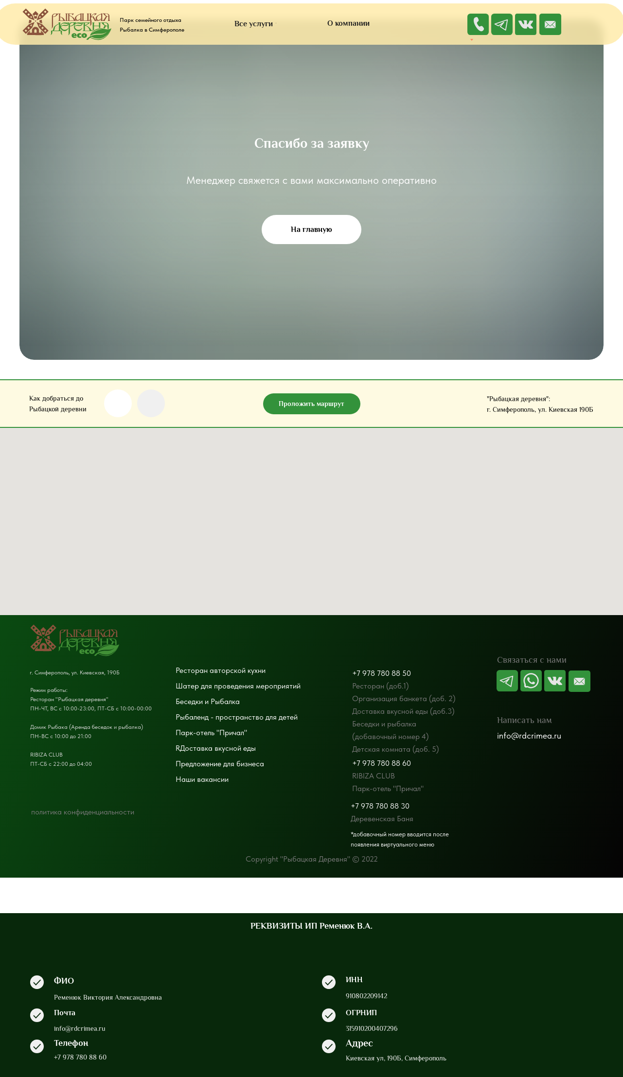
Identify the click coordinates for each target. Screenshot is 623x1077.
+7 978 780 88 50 (381, 673)
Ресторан (192, 670)
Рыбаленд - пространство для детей (237, 717)
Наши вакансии (202, 779)
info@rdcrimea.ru (529, 735)
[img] (550, 24)
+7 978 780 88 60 (381, 763)
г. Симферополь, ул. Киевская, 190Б (75, 672)
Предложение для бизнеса (220, 763)
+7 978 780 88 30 (380, 806)
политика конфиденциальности (82, 811)
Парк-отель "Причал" (211, 732)
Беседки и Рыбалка (208, 701)
